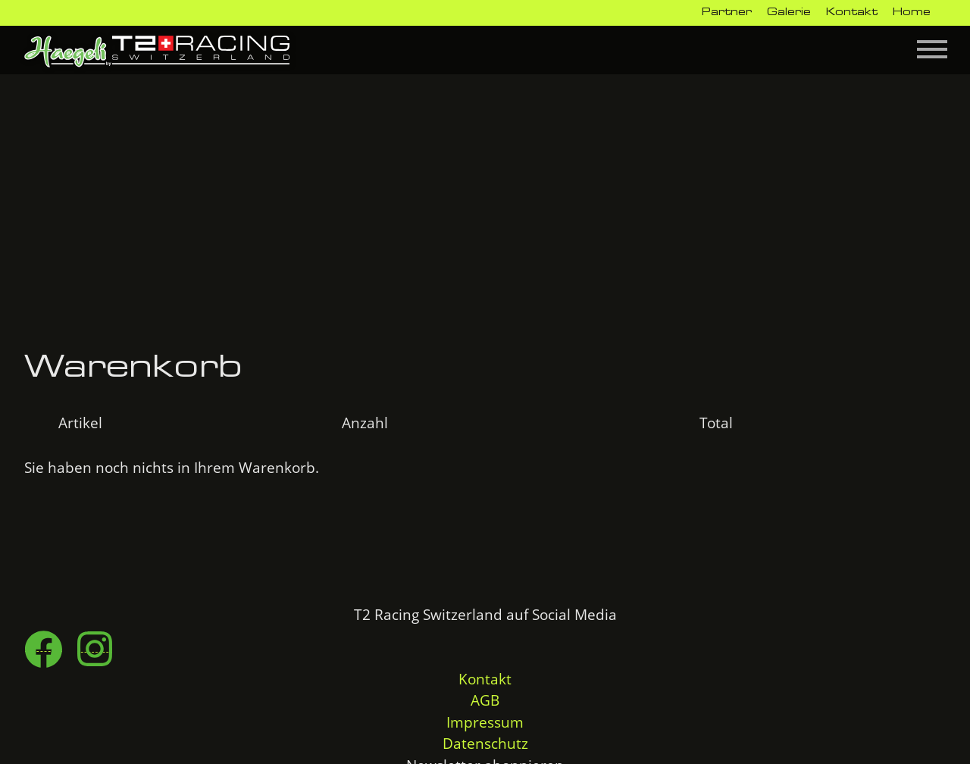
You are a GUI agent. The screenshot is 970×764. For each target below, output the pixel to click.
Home (912, 12)
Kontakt (852, 12)
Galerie (789, 12)
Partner (727, 12)
